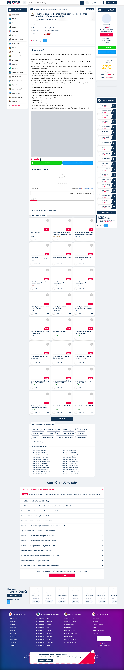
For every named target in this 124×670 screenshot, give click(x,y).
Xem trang (35, 601)
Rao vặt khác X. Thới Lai (70, 469)
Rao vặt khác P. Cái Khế (40, 453)
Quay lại (90, 9)
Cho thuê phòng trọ (70, 621)
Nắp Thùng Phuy (35, 232)
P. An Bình (44, 9)
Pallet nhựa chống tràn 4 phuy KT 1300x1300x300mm (62, 258)
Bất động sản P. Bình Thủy (45, 630)
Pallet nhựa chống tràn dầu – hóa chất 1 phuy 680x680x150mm (61, 307)
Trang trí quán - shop (71, 633)
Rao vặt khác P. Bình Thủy (70, 451)
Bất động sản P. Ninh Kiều (45, 619)
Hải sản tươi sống (70, 630)
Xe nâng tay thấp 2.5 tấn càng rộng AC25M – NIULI (40, 382)
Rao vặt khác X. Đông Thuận (71, 465)
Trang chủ (36, 9)
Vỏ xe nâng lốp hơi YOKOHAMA (84, 406)
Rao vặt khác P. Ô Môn (69, 457)
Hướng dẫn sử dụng (98, 630)
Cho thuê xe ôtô (69, 619)
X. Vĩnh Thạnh (14, 639)
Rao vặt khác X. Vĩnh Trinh (70, 474)
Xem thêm (62, 419)
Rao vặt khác (53, 9)
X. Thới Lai (13, 636)
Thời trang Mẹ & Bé (70, 642)
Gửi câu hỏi (62, 575)
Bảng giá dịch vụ (98, 624)
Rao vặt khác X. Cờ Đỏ (69, 463)
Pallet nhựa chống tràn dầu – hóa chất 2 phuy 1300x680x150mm (83, 283)
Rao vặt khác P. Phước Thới (40, 459)
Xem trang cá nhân (106, 35)
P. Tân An (12, 630)
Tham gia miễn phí (45, 660)
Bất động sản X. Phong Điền (45, 642)
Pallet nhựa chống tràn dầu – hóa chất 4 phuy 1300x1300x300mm (83, 258)
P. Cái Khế (13, 633)
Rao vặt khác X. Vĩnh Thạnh (41, 474)
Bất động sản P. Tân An (44, 624)
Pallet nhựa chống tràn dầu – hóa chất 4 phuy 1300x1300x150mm (39, 283)
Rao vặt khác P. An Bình (40, 451)
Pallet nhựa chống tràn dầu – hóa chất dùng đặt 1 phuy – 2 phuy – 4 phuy (83, 307)
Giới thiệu (96, 619)
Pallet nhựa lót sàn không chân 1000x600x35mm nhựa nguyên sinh (84, 233)
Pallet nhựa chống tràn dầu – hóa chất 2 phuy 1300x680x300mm (61, 283)
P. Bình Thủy (13, 624)
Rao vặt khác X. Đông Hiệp (40, 465)
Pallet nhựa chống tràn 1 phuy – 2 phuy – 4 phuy (40, 332)
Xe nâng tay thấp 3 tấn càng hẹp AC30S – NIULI (83, 357)
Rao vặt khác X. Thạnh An (70, 467)
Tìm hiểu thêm (109, 222)
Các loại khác (63, 9)
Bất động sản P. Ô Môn (44, 645)
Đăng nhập (89, 188)
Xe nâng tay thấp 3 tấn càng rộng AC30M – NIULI (61, 357)
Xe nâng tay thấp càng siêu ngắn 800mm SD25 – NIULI (39, 406)
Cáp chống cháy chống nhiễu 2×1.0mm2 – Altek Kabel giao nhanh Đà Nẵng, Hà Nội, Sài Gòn (61, 233)
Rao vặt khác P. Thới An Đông (41, 461)
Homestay (68, 627)
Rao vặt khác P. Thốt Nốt (40, 463)
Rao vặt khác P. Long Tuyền (71, 455)
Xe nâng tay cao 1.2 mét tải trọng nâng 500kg (83, 382)
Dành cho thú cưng (70, 639)
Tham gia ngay (107, 212)
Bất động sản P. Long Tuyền (45, 633)
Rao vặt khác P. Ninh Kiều (40, 457)
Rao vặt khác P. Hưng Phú (40, 455)
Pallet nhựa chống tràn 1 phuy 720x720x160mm (40, 307)
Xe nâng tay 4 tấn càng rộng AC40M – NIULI (39, 357)
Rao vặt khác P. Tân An (69, 459)
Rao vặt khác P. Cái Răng (70, 453)
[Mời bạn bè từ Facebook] (106, 225)
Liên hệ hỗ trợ (97, 633)
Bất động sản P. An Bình (44, 639)
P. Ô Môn (12, 645)
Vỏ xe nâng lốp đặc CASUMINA (62, 406)
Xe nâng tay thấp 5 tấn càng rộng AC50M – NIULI (83, 332)
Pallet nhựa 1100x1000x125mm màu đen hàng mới (39, 258)
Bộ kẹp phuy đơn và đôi (59, 331)
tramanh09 (106, 25)
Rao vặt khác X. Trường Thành (41, 472)
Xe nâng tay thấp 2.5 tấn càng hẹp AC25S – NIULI (62, 382)
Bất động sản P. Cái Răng (45, 621)
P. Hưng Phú (13, 642)
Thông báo (96, 621)
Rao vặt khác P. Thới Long (70, 461)
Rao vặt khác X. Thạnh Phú (40, 469)
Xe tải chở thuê (69, 624)
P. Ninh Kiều (13, 619)
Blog (94, 627)
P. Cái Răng (13, 627)
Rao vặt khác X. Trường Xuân (71, 472)
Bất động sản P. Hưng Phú (45, 636)
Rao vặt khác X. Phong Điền (41, 467)
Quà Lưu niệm (69, 636)
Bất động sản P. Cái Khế (44, 627)
